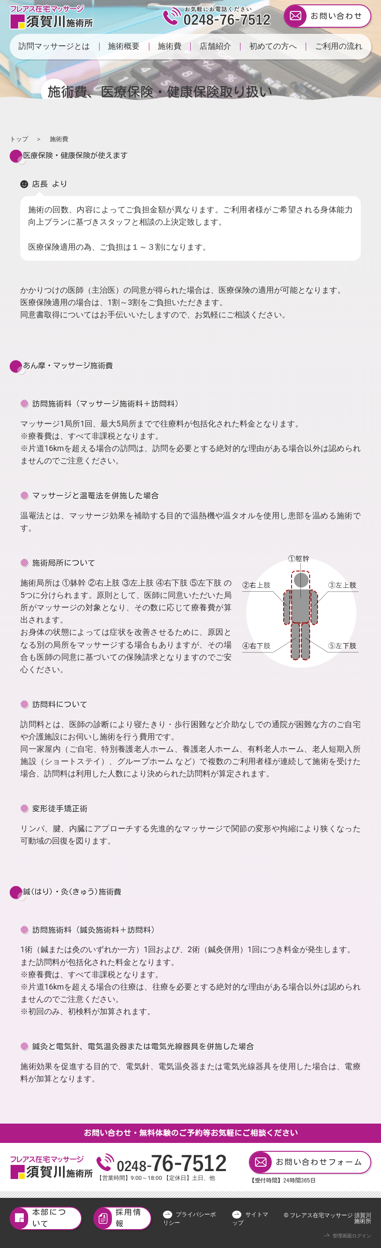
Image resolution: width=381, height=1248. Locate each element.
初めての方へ (273, 46)
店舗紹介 (215, 46)
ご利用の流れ (339, 46)
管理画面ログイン (352, 1236)
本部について (39, 1218)
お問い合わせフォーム (306, 1162)
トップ (19, 138)
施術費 (169, 46)
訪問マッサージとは (54, 46)
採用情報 (118, 1218)
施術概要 (124, 46)
